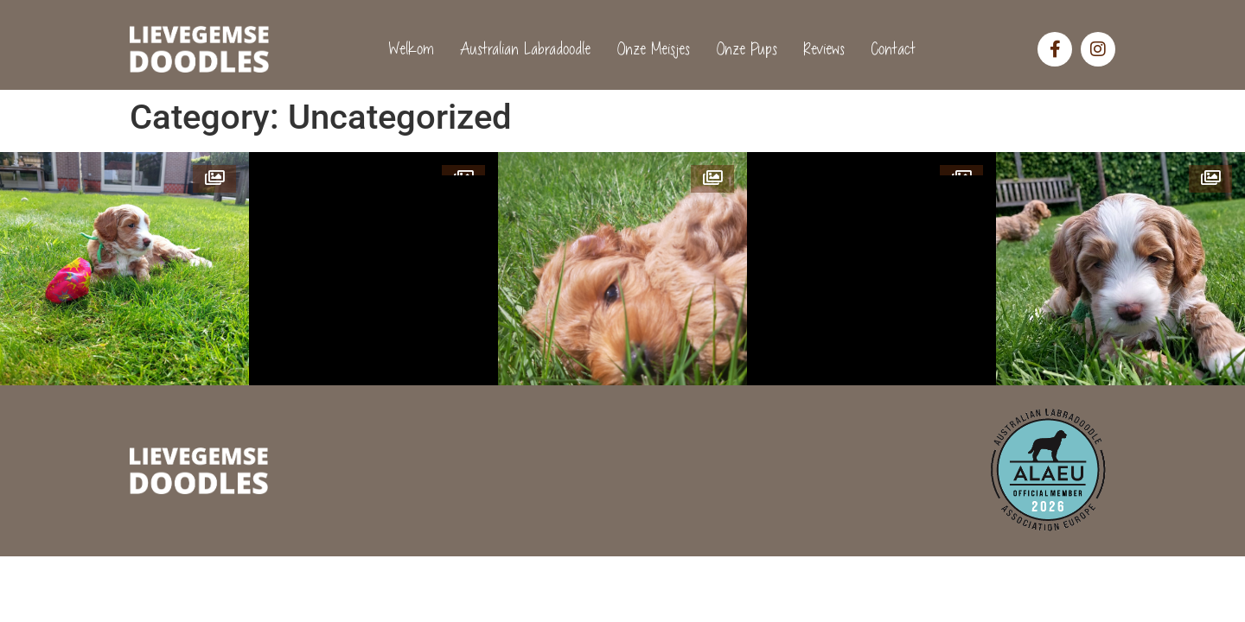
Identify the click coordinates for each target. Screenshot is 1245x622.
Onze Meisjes (649, 49)
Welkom (408, 49)
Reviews (820, 49)
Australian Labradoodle (521, 49)
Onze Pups (743, 49)
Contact (889, 49)
